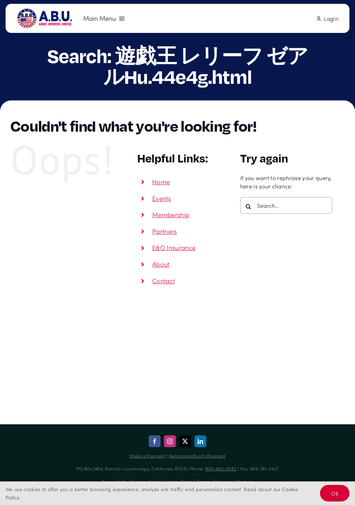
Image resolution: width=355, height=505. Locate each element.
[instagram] (170, 441)
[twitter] (185, 441)
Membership (170, 214)
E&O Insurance (174, 247)
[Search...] (286, 205)
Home (161, 181)
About (161, 264)
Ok (334, 493)
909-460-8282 (221, 468)
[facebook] (155, 441)
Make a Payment (147, 455)
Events (161, 198)
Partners (164, 231)
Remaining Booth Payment (197, 455)
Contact (163, 280)
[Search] (248, 206)
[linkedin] (200, 441)
